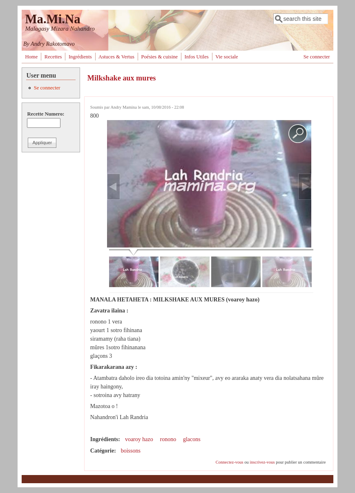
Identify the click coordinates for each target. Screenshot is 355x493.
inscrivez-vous (262, 462)
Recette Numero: (45, 114)
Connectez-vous (229, 462)
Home (31, 57)
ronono (168, 439)
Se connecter (317, 57)
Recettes (53, 57)
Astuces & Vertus (116, 57)
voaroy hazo (139, 439)
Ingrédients (80, 57)
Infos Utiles (197, 57)
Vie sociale (226, 57)
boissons (131, 451)
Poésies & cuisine (159, 57)
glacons (192, 439)
